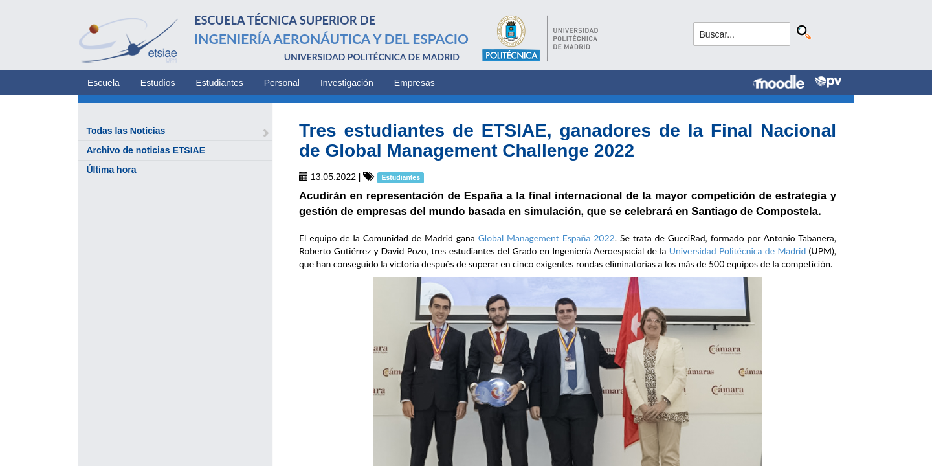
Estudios (157, 83)
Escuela (103, 83)
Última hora (111, 169)
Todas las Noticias (125, 131)
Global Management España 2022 (546, 237)
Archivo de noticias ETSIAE (145, 150)
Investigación (346, 83)
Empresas (414, 83)
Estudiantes (219, 83)
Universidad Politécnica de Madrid (737, 250)
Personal (282, 83)
